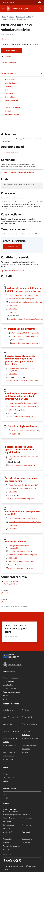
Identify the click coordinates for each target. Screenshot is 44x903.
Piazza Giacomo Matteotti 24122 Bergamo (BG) (23, 457)
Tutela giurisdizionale (11, 584)
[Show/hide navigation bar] (3, 8)
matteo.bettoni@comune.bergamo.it (21, 499)
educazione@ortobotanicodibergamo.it (23, 555)
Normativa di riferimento (9, 62)
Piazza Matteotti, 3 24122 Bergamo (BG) (23, 403)
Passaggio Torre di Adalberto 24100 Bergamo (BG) (21, 547)
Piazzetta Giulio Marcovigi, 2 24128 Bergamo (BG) (21, 369)
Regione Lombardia (8, 2)
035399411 (12, 410)
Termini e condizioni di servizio (14, 270)
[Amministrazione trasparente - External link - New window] (12, 819)
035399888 (13, 374)
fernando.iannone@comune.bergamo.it (25, 343)
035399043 (13, 529)
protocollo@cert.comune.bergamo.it (22, 299)
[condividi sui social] (6, 56)
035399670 (13, 558)
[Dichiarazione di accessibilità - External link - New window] (12, 826)
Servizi (11, 17)
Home (4, 17)
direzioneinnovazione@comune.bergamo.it (24, 406)
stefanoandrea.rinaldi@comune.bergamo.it (23, 380)
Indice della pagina (9, 73)
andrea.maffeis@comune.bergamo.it (21, 416)
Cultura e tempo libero (23, 17)
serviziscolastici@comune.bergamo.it (22, 488)
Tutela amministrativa (11, 581)
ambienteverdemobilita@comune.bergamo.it (25, 522)
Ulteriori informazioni (11, 153)
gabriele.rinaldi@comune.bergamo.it (21, 568)
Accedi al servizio (11, 50)
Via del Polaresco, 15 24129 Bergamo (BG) (23, 485)
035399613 (16, 434)
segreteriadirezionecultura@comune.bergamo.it (26, 302)
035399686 (13, 309)
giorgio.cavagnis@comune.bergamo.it (21, 465)
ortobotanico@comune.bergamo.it (21, 551)
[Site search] (40, 8)
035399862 (13, 305)
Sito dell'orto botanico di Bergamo (21, 561)
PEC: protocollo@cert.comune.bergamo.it (16, 814)
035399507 (13, 525)
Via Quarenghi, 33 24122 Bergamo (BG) (26, 333)
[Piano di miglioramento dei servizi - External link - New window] (12, 847)
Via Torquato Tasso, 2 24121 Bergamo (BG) (23, 295)
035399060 (13, 492)
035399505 (13, 312)
